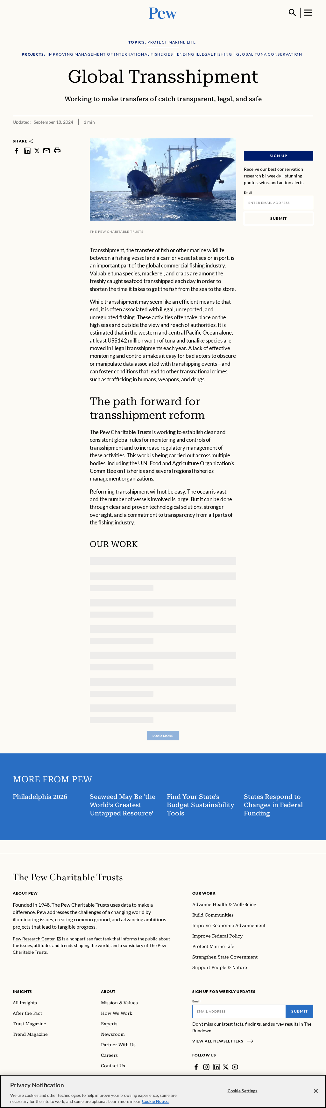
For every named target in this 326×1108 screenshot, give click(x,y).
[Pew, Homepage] (163, 12)
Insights (22, 991)
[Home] (68, 877)
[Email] (278, 202)
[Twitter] (226, 1067)
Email (248, 192)
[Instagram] (206, 1067)
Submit (278, 218)
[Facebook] (196, 1067)
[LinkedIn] (216, 1067)
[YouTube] (235, 1067)
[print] (57, 151)
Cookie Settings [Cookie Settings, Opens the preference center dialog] (243, 1092)
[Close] (316, 1092)
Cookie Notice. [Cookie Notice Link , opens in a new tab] (155, 1102)
